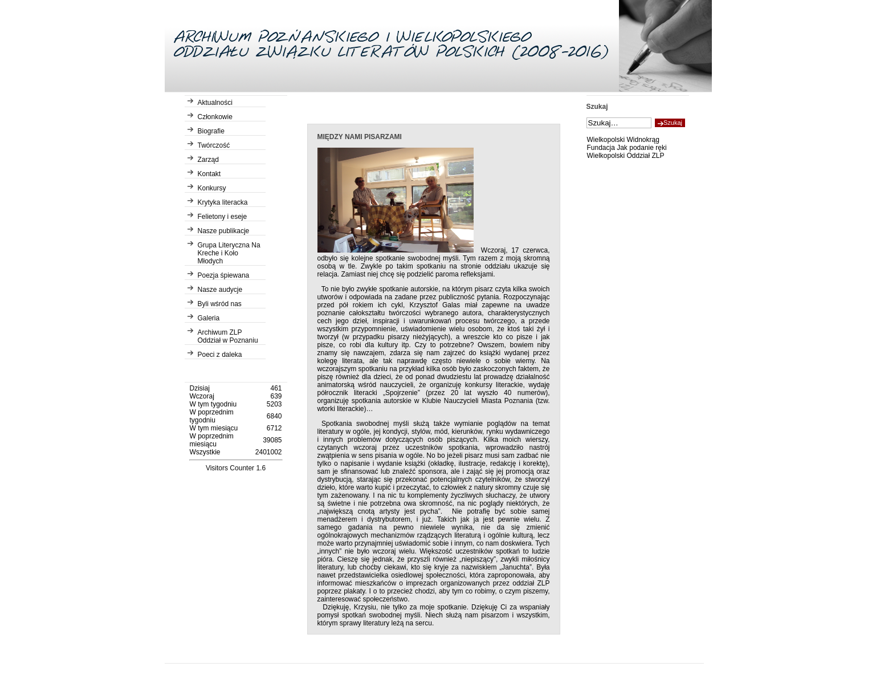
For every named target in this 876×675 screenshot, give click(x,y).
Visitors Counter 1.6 (236, 468)
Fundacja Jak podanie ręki (627, 148)
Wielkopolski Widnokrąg (623, 140)
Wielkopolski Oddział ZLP (626, 156)
